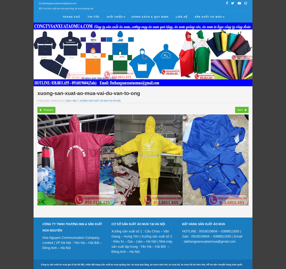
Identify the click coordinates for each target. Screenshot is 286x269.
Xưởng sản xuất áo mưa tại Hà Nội (100, 101)
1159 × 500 (70, 101)
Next (242, 109)
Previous (46, 109)
